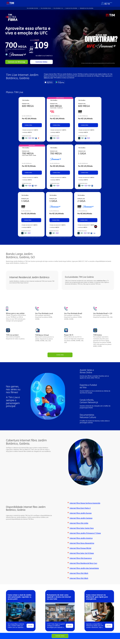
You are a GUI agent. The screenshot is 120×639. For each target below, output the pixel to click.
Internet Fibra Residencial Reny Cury (83, 563)
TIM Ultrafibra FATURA (46, 8)
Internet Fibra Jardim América (81, 538)
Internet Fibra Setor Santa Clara (82, 528)
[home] (10, 3)
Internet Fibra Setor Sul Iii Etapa (82, 553)
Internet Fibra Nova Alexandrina (82, 543)
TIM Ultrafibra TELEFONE (32, 8)
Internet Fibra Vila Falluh (79, 573)
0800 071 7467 (48, 78)
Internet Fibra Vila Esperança (81, 558)
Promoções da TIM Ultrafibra (86, 8)
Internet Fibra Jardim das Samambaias (84, 568)
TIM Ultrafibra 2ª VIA (58, 8)
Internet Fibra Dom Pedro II (80, 508)
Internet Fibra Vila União (79, 523)
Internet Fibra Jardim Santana (81, 518)
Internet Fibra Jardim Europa (81, 513)
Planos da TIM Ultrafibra (71, 8)
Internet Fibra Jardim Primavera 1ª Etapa (85, 533)
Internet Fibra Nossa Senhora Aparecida (85, 503)
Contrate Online (60, 635)
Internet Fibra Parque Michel (80, 548)
